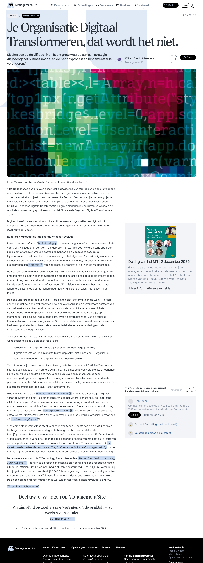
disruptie (34, 264)
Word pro (170, 5)
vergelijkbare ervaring (56, 410)
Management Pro (31, 15)
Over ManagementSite (56, 555)
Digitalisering (46, 243)
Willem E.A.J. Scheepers (21, 486)
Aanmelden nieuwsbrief (138, 555)
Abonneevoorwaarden (96, 555)
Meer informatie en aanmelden (155, 288)
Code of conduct (93, 559)
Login (185, 5)
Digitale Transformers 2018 (52, 393)
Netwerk (13, 15)
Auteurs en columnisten (57, 559)
